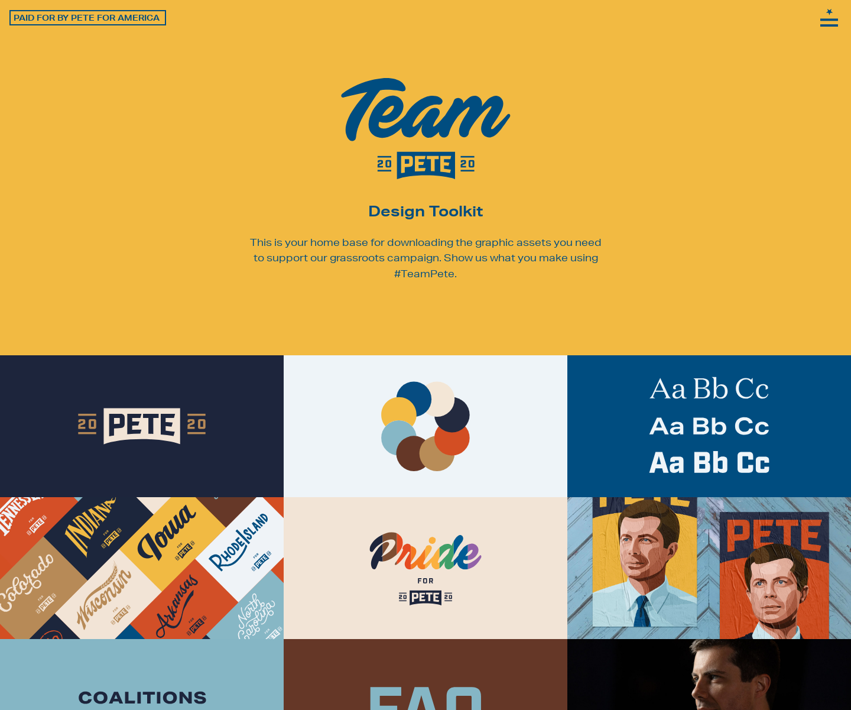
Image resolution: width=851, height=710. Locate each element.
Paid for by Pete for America (87, 17)
